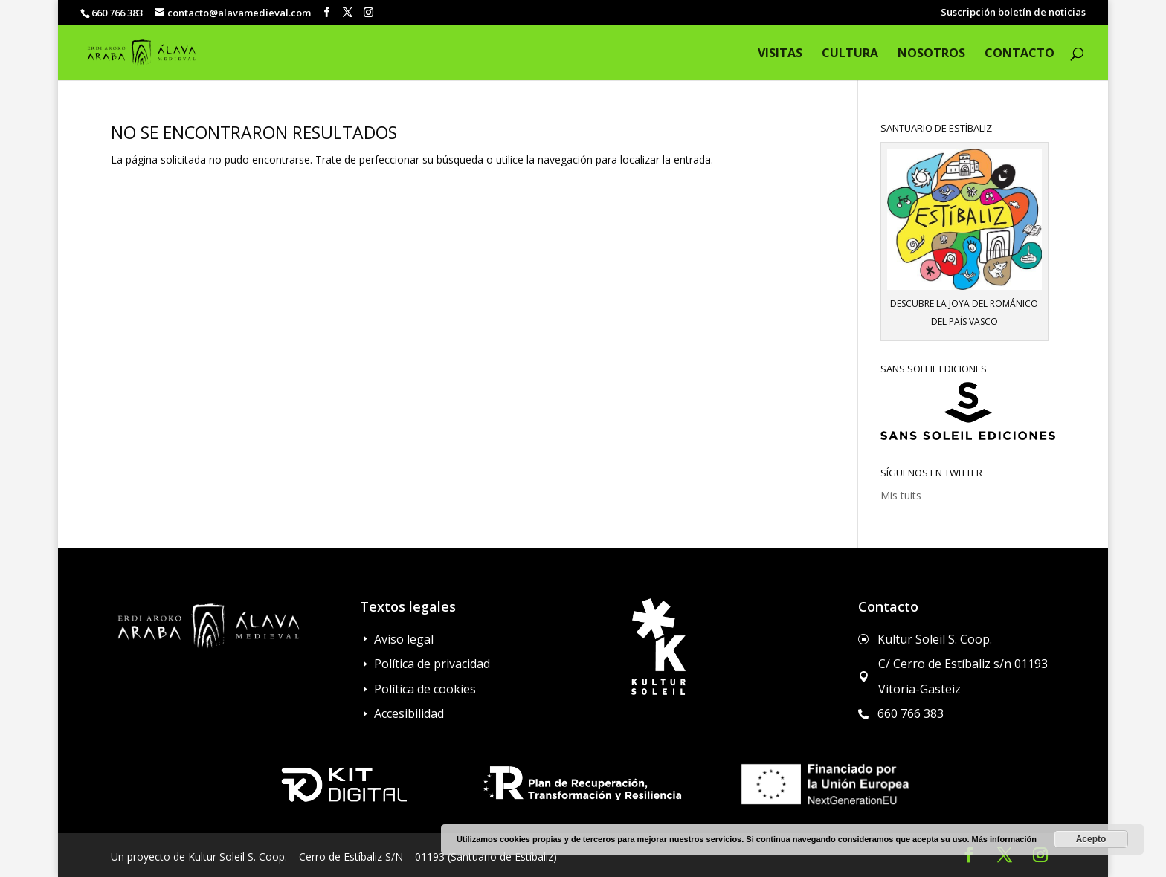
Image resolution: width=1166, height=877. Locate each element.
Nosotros (931, 54)
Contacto (1019, 54)
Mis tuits (900, 495)
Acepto (1091, 839)
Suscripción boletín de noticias (1013, 13)
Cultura (850, 54)
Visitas (780, 54)
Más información (1004, 839)
